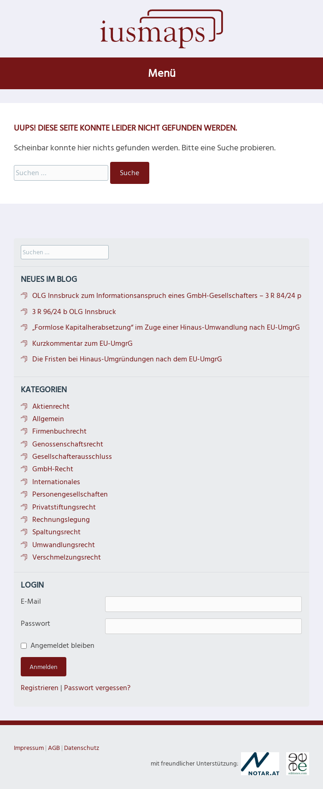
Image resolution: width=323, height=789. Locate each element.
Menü (162, 73)
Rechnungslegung (61, 520)
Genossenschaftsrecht (67, 444)
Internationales (56, 482)
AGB (54, 748)
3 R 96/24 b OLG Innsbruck (74, 312)
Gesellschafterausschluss (72, 457)
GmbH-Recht (52, 469)
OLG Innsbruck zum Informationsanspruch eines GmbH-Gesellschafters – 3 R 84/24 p (166, 296)
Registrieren (40, 688)
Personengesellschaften (70, 494)
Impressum (29, 748)
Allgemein (48, 419)
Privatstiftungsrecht (64, 507)
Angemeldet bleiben (62, 645)
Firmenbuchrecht (59, 431)
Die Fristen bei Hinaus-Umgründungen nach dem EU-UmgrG (127, 359)
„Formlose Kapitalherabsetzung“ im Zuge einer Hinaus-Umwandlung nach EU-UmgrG (166, 327)
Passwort (35, 623)
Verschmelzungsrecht (66, 557)
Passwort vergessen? (97, 688)
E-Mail (31, 601)
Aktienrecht (51, 406)
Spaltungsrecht (56, 532)
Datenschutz (81, 748)
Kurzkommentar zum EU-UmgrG (82, 343)
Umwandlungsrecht (63, 545)
